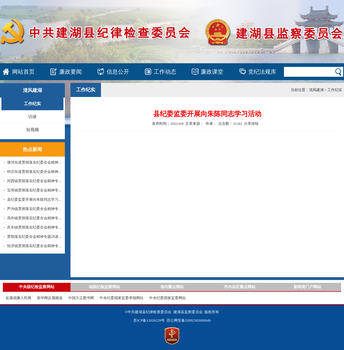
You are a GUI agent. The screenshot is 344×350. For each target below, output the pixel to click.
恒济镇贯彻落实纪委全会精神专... (34, 246)
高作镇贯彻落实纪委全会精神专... (34, 218)
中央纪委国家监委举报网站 (122, 298)
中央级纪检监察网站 (36, 287)
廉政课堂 (212, 72)
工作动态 (165, 72)
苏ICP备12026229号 (149, 320)
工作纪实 (32, 103)
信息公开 (118, 72)
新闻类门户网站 (307, 287)
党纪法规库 (262, 72)
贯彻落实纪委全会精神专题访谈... (34, 236)
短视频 (32, 129)
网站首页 (23, 72)
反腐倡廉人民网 (18, 298)
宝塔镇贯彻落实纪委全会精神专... (34, 190)
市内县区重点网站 (239, 287)
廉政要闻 (70, 72)
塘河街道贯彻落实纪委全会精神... (34, 162)
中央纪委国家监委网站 (167, 298)
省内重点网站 (172, 287)
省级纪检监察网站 (104, 287)
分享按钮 (251, 123)
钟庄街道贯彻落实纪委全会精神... (34, 172)
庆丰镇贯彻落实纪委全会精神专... (34, 227)
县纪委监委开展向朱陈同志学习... (34, 199)
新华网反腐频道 (50, 298)
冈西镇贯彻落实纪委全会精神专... (34, 181)
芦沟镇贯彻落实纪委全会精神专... (34, 209)
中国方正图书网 (81, 298)
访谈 (32, 116)
